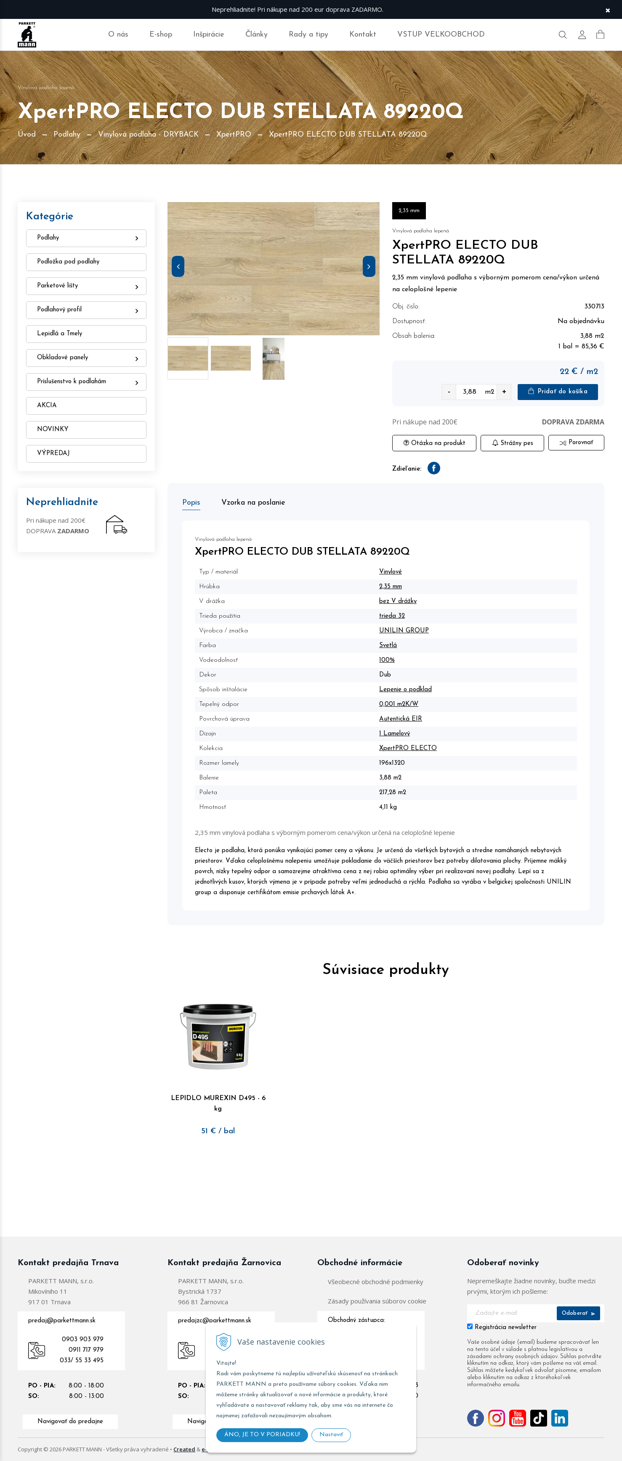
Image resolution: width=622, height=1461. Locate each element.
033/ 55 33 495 (82, 1361)
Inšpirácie (208, 35)
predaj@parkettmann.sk (62, 1321)
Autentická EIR (400, 719)
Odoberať (578, 1313)
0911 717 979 (86, 1350)
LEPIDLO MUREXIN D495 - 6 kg (218, 1097)
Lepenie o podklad (405, 690)
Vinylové (390, 572)
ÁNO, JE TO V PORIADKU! (262, 1435)
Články (256, 35)
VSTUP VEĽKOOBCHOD (441, 35)
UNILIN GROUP (404, 631)
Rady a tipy (308, 35)
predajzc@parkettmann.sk (214, 1321)
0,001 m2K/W (398, 704)
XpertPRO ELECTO (408, 748)
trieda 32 (392, 616)
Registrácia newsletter (506, 1327)
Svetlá (388, 645)
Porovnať (576, 443)
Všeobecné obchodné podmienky (375, 1281)
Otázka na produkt (434, 443)
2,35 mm (390, 587)
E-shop (160, 35)
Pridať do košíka (557, 391)
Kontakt (362, 35)
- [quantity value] (449, 392)
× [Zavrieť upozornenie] (607, 9)
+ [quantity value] (504, 392)
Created (184, 1449)
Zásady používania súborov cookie (377, 1301)
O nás (118, 35)
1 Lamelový (394, 734)
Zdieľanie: (406, 469)
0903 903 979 (83, 1340)
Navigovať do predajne (70, 1422)
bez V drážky (398, 601)
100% (387, 660)
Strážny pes (512, 443)
